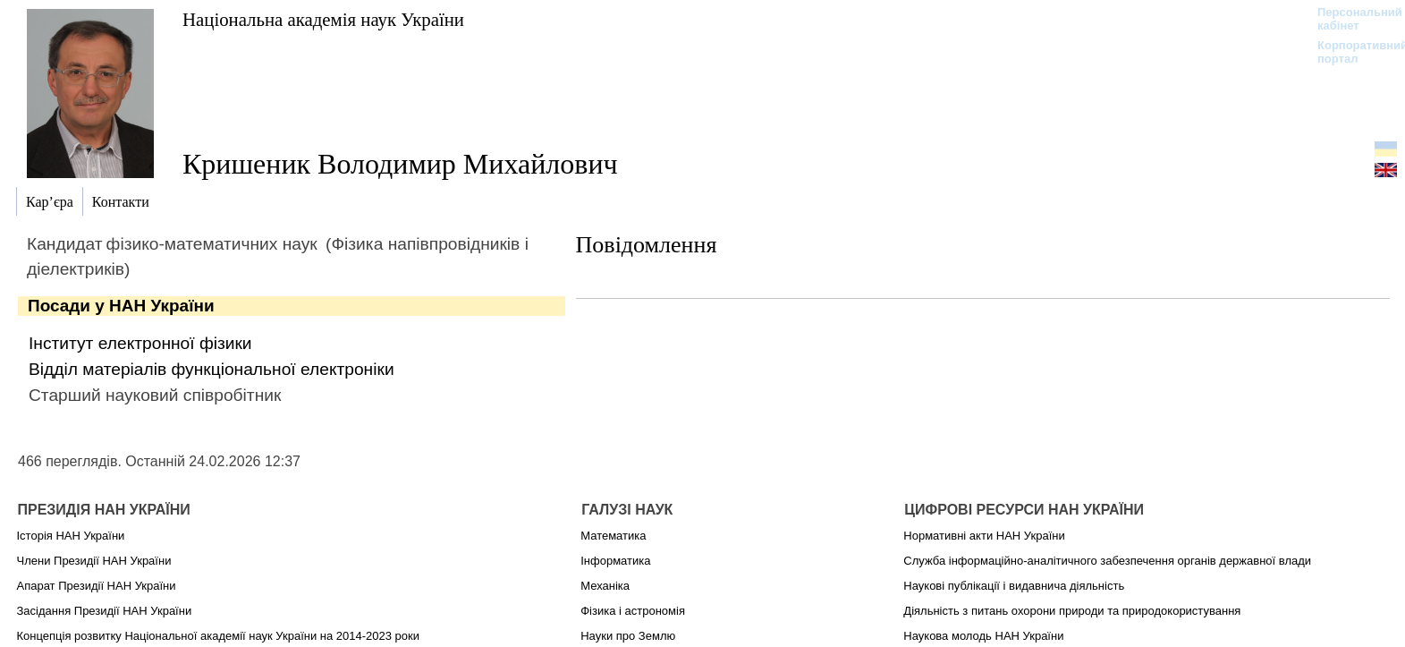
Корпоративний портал (1350, 51)
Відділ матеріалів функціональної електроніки (211, 369)
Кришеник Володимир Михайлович (400, 164)
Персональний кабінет (1350, 18)
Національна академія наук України (323, 19)
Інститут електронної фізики (140, 343)
